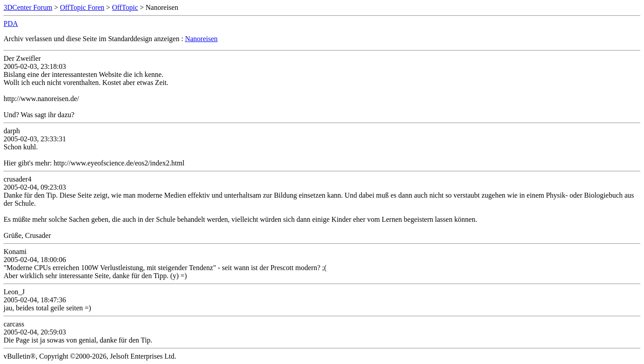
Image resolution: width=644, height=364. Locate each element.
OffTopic (125, 7)
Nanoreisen (201, 38)
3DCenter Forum (28, 7)
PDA (11, 23)
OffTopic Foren (82, 7)
